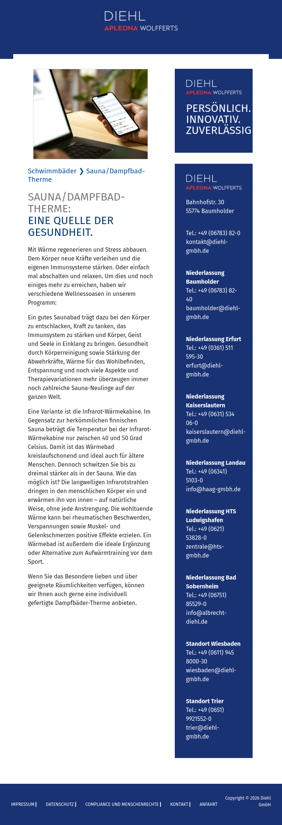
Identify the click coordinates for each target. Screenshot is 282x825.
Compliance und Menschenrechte (122, 804)
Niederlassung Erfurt (213, 339)
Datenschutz (60, 804)
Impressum (23, 804)
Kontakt (179, 804)
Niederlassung (205, 462)
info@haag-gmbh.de (213, 489)
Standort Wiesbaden (213, 643)
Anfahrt (209, 804)
